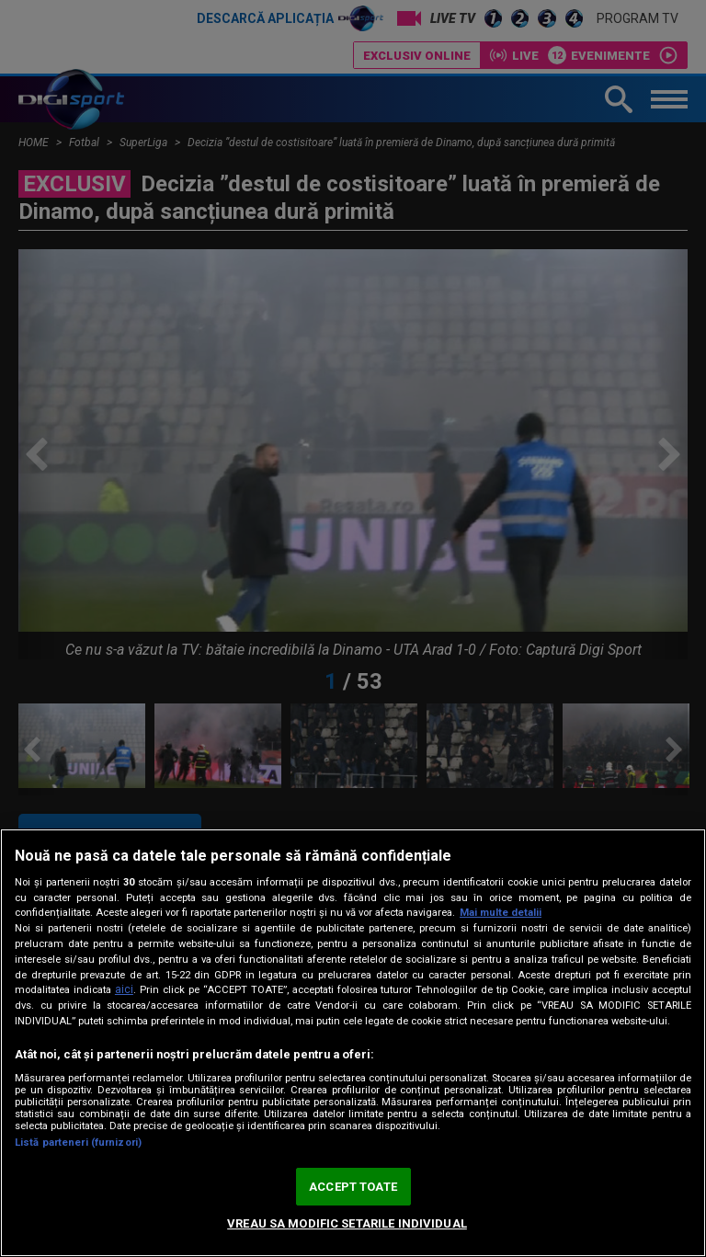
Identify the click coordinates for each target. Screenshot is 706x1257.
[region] (353, 1042)
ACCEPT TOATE (353, 1187)
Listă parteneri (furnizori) (78, 1142)
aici (124, 989)
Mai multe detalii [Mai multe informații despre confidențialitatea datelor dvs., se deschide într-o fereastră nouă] (500, 913)
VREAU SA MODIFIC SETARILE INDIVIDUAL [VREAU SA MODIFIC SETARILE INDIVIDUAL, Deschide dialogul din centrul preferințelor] (347, 1223)
